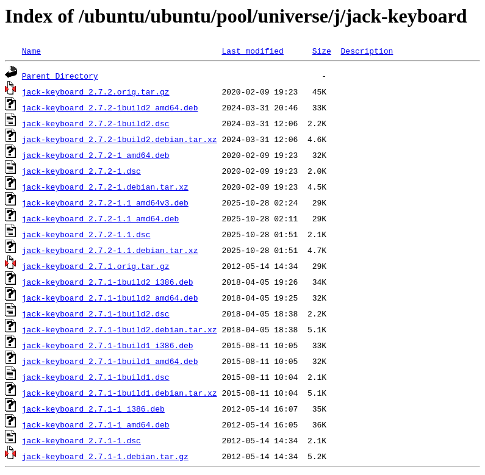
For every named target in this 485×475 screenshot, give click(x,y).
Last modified (252, 50)
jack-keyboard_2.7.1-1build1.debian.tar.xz (119, 392)
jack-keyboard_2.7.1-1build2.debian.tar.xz (119, 329)
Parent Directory (60, 75)
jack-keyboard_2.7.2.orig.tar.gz (96, 91)
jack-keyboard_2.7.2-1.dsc (81, 170)
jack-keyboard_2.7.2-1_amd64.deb (96, 154)
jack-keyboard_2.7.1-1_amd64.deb (96, 424)
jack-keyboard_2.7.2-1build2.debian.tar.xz (119, 139)
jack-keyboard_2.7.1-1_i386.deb (93, 408)
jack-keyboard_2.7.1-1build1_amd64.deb (110, 360)
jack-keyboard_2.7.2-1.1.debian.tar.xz (110, 250)
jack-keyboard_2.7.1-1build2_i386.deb (107, 281)
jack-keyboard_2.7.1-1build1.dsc (96, 376)
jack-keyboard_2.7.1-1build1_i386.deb (107, 345)
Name (31, 50)
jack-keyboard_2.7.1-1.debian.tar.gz (105, 456)
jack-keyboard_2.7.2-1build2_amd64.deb (110, 107)
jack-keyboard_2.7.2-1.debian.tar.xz (105, 186)
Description (366, 50)
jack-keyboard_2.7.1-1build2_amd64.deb (110, 297)
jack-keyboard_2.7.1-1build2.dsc (96, 313)
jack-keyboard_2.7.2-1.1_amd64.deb (100, 218)
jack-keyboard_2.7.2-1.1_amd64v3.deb (105, 202)
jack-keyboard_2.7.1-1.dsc (81, 440)
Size (321, 50)
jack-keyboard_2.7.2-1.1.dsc (86, 234)
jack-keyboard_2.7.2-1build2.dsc (96, 123)
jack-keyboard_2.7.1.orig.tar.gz (96, 265)
